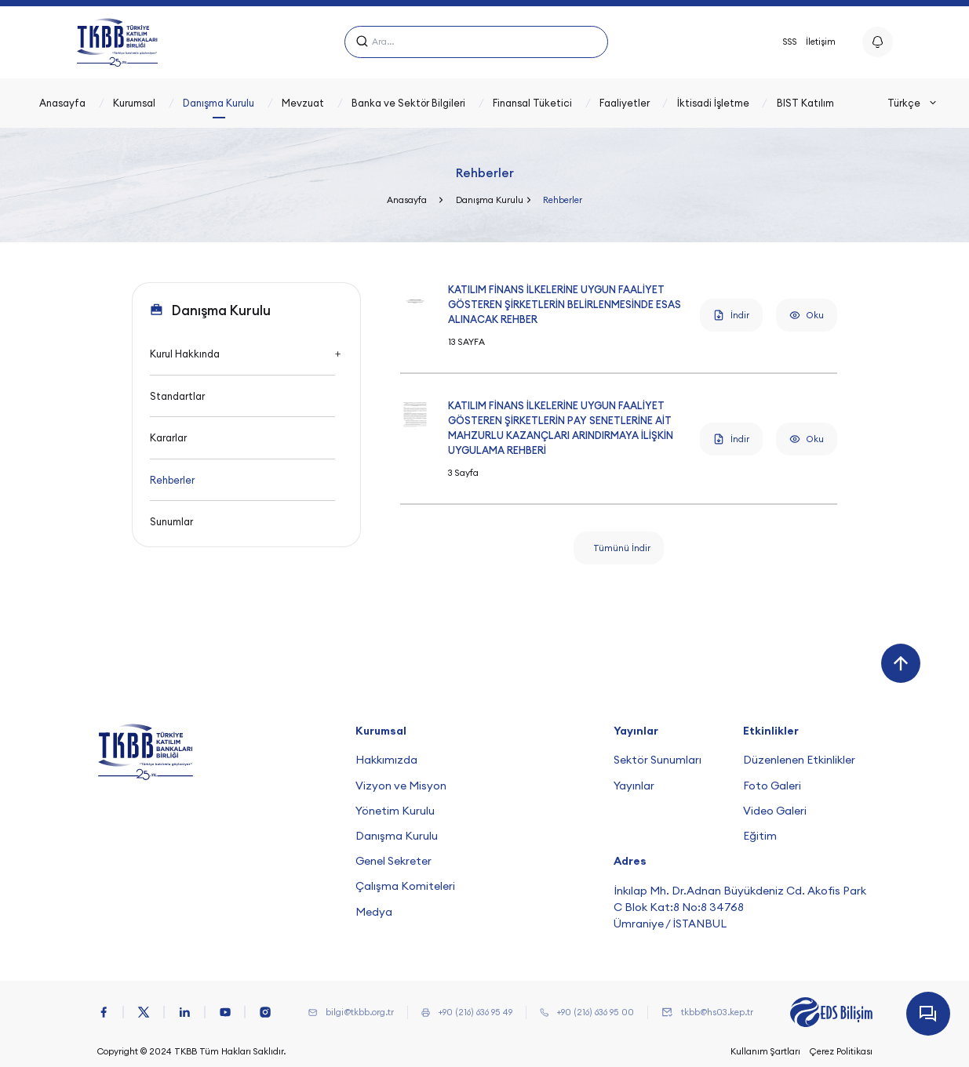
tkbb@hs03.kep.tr (717, 1012)
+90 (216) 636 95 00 (595, 1012)
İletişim (821, 41)
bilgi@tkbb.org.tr (360, 1012)
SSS (790, 41)
